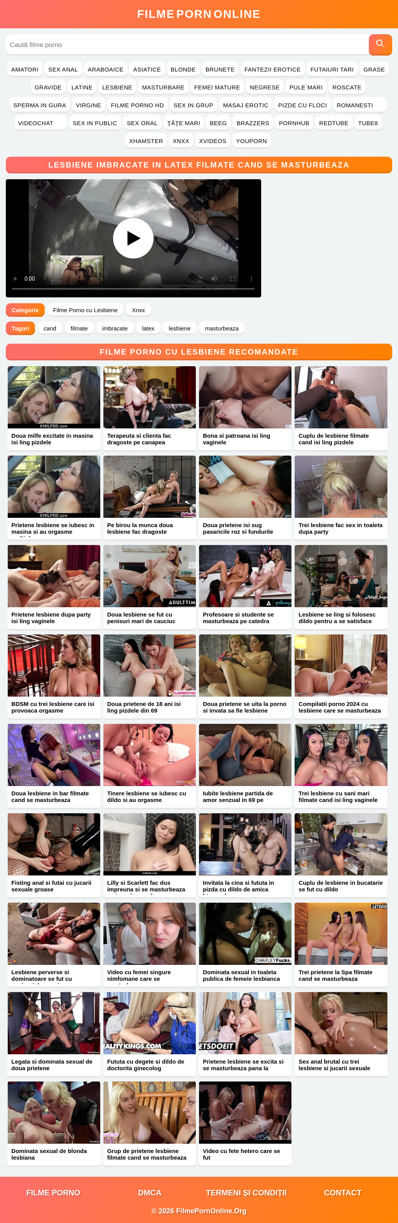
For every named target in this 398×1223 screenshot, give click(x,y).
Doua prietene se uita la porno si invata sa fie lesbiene (244, 707)
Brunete (220, 69)
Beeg (218, 123)
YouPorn (251, 141)
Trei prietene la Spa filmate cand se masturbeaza (335, 975)
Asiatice (147, 69)
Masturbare (163, 87)
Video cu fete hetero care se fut (241, 1154)
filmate (79, 328)
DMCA (149, 1192)
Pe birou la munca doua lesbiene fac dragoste (140, 528)
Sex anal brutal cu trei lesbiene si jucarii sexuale (334, 1064)
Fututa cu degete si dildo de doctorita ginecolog (145, 1064)
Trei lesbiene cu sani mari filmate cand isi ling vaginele (337, 796)
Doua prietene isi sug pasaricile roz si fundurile (238, 528)
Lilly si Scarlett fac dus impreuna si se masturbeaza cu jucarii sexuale (146, 889)
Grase (374, 69)
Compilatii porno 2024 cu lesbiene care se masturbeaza (339, 707)
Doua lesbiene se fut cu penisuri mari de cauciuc (141, 617)
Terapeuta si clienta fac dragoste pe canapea (139, 439)
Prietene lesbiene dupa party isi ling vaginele (51, 617)
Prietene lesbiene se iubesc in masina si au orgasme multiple (52, 532)
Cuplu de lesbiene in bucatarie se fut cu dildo (340, 886)
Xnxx (181, 141)
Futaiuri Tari (332, 69)
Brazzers (253, 123)
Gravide (48, 87)
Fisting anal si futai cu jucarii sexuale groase (51, 886)
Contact (342, 1192)
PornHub (294, 123)
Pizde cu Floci (302, 105)
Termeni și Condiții (246, 1192)
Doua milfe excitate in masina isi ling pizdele (52, 439)
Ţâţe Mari (184, 123)
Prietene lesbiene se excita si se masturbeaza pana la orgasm (243, 1068)
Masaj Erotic (246, 105)
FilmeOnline (199, 14)
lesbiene (179, 328)
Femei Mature (217, 87)
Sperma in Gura (39, 105)
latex (148, 328)
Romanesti (360, 105)
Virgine (88, 105)
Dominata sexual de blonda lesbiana (49, 1154)
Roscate (346, 87)
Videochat (40, 123)
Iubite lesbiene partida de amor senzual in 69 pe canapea (238, 800)
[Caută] (380, 45)
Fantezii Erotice (272, 69)
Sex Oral (142, 123)
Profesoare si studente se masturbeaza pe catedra (238, 617)
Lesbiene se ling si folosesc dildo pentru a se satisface (336, 617)
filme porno (53, 1192)
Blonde (183, 69)
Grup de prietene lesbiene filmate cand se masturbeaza (147, 1154)
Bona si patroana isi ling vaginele (236, 439)
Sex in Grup (193, 105)
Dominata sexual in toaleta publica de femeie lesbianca (241, 975)
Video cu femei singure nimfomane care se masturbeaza (139, 979)
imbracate (115, 328)
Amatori (24, 69)
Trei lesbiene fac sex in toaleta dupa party (340, 528)
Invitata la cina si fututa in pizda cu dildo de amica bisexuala (238, 889)
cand (50, 328)
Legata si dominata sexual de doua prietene (51, 1064)
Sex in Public (95, 123)
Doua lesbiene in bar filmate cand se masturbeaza (50, 796)
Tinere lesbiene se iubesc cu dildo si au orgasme (146, 796)
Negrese (265, 87)
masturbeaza (222, 328)
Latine (82, 87)
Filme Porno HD (137, 105)
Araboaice (106, 69)
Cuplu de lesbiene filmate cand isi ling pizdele (333, 439)
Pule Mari (306, 87)
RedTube (333, 123)
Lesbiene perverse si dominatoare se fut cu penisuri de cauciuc (41, 979)
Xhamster (146, 141)
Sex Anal (63, 69)
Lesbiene (117, 87)
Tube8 (368, 123)
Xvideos (212, 141)
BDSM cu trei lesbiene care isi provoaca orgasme (52, 707)
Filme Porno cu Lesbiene (85, 310)
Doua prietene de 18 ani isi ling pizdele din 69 (144, 707)
